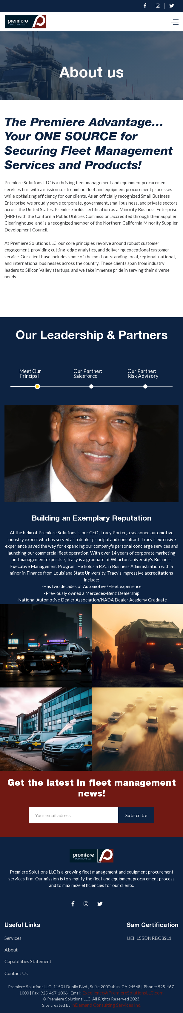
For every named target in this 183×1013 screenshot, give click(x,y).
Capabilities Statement (27, 961)
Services (12, 938)
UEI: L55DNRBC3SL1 (149, 938)
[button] (175, 21)
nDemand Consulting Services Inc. (107, 1005)
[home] (26, 21)
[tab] (37, 376)
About (11, 949)
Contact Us (16, 973)
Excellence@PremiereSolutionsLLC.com (123, 992)
